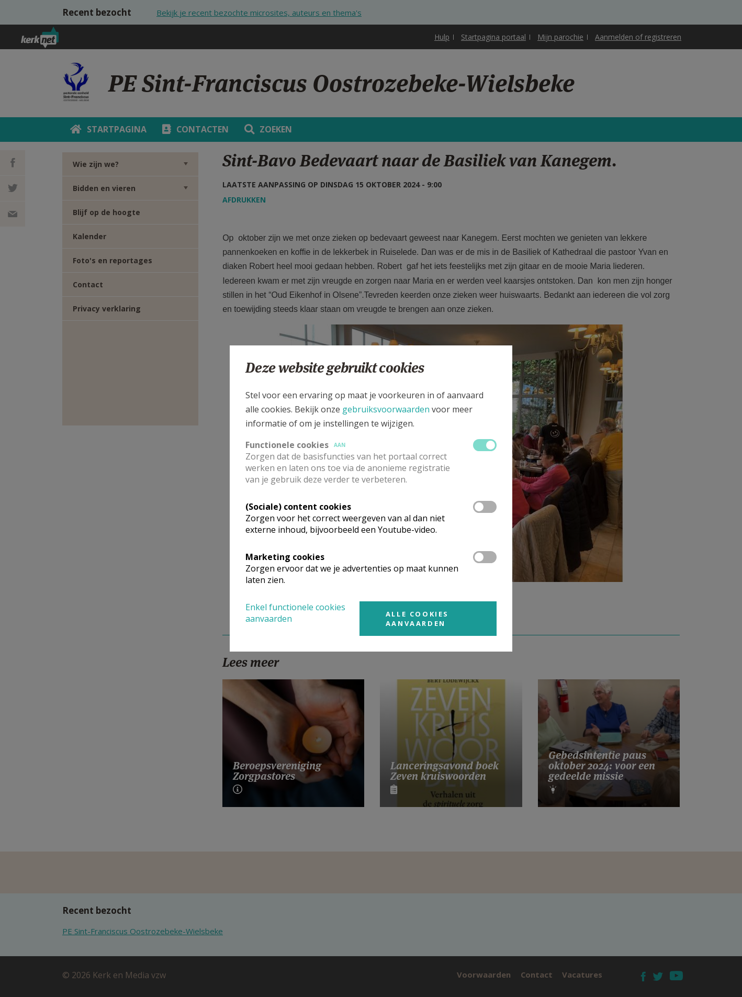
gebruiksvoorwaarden (386, 409)
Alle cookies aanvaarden (417, 618)
